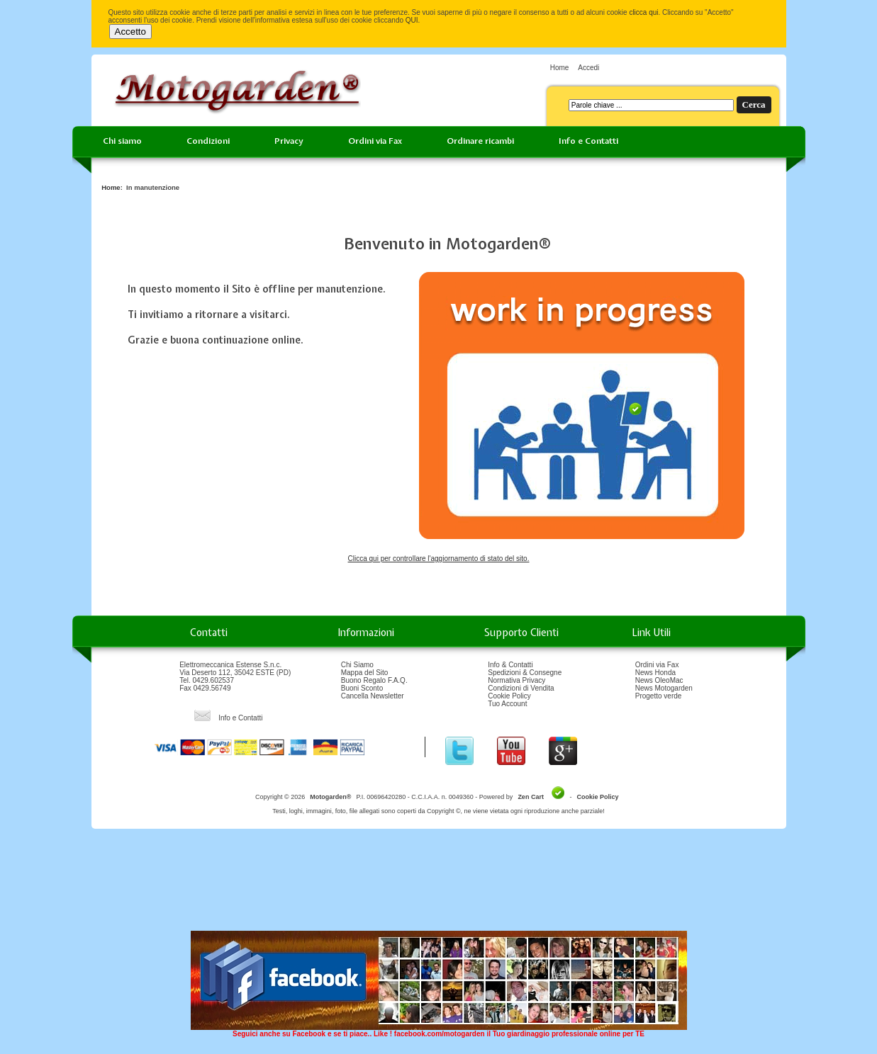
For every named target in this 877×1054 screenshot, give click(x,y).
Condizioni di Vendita (521, 688)
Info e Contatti (588, 141)
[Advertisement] (439, 885)
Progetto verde (658, 696)
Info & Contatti (510, 665)
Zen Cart (531, 796)
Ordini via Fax (375, 141)
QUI (412, 20)
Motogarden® (330, 796)
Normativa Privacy (516, 680)
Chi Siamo (357, 665)
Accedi (588, 68)
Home (559, 68)
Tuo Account (507, 704)
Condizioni (208, 141)
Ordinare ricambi (480, 141)
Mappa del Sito (365, 672)
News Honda (655, 672)
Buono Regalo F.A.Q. (374, 680)
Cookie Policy (509, 696)
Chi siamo (122, 141)
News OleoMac (659, 680)
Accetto (130, 31)
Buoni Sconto (362, 688)
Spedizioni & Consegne (525, 672)
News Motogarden (664, 688)
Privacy (288, 141)
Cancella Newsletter (372, 696)
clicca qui (643, 12)
